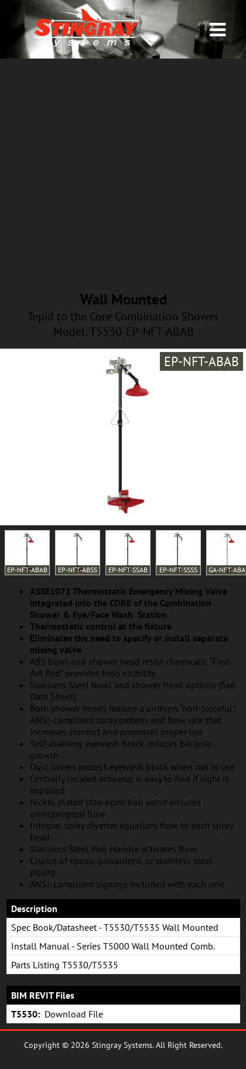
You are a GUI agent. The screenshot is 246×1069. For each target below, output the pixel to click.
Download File (74, 1014)
